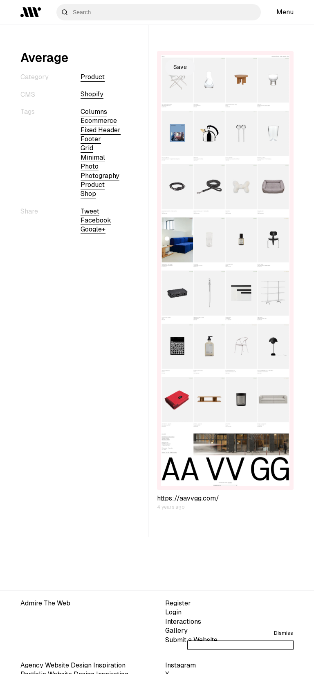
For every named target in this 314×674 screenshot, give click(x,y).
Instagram (180, 665)
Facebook (96, 220)
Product (93, 77)
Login (173, 612)
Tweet (90, 211)
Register (178, 603)
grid (87, 148)
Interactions (183, 621)
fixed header (101, 130)
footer (91, 139)
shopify (92, 94)
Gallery (176, 630)
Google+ (93, 229)
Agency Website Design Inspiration (73, 665)
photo (90, 166)
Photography (100, 175)
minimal (93, 157)
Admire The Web (45, 603)
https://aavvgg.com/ (188, 498)
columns (94, 111)
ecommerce (99, 120)
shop (88, 193)
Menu (285, 12)
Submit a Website (191, 640)
